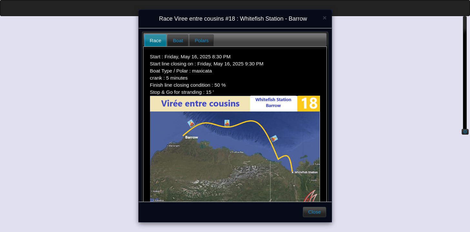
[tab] (156, 40)
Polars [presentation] (202, 40)
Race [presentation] (155, 40)
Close (314, 212)
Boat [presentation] (178, 40)
